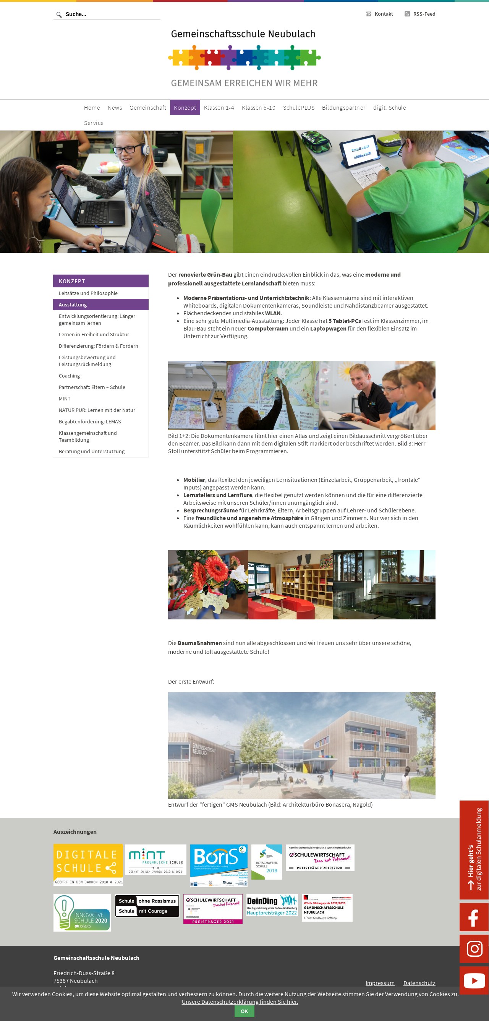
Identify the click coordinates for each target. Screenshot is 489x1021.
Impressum (380, 983)
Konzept (72, 281)
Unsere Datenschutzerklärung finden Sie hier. (240, 1001)
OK (244, 1011)
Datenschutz (419, 983)
